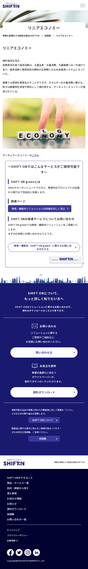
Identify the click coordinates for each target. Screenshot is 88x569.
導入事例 (12, 493)
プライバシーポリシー (17, 535)
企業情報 (11, 540)
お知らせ (12, 503)
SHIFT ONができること (20, 477)
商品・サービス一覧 (18, 483)
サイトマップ (13, 530)
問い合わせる (44, 352)
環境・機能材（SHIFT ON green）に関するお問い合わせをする (43, 247)
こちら (35, 155)
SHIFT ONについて (42, 420)
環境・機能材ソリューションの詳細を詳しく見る (38, 208)
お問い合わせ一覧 (16, 519)
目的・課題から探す (18, 488)
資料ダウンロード (44, 392)
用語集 (42, 438)
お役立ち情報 (14, 498)
